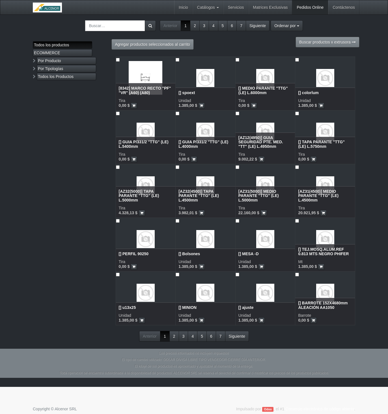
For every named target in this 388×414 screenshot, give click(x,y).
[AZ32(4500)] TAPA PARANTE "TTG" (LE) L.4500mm (198, 195)
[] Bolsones (189, 254)
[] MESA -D (248, 254)
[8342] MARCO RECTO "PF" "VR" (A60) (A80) (145, 90)
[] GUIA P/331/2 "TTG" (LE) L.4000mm (203, 144)
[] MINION (187, 307)
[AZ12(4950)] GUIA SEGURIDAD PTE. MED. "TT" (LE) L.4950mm (260, 142)
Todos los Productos (56, 76)
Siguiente (257, 25)
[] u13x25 (127, 307)
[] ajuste (246, 307)
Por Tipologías (50, 68)
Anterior (170, 25)
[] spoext (186, 92)
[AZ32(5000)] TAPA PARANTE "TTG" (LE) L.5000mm (139, 195)
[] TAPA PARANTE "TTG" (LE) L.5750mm (321, 144)
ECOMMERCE (47, 53)
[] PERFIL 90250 (134, 254)
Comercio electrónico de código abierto (319, 409)
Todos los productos (51, 45)
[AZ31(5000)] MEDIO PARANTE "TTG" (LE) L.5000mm (258, 195)
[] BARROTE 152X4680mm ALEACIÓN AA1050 (323, 305)
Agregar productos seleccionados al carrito (152, 44)
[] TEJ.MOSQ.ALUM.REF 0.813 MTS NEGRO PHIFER (323, 251)
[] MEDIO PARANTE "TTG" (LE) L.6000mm (263, 90)
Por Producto (49, 60)
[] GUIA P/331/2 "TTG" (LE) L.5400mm (144, 144)
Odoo (268, 409)
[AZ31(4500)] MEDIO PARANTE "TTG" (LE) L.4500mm (318, 195)
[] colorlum (308, 92)
